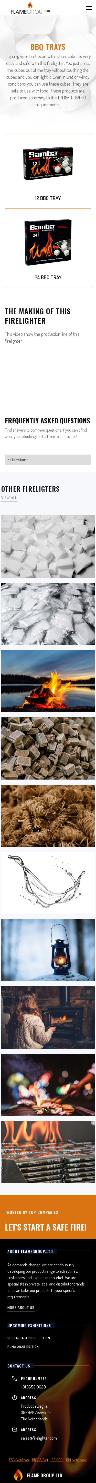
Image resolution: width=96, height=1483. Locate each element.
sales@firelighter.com (39, 1438)
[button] (85, 7)
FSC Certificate (19, 1460)
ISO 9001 (57, 1460)
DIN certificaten (76, 1460)
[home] (30, 7)
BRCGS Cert (40, 1460)
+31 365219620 (33, 1386)
